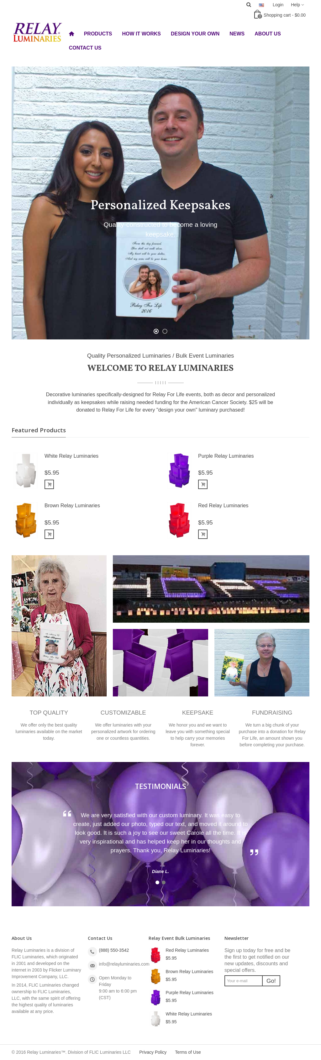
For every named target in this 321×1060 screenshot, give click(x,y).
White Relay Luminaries (71, 456)
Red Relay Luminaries (223, 505)
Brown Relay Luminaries (72, 505)
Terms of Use (188, 1052)
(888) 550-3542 (114, 950)
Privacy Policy (152, 1052)
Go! (271, 980)
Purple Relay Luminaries (226, 456)
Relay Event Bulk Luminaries (179, 938)
